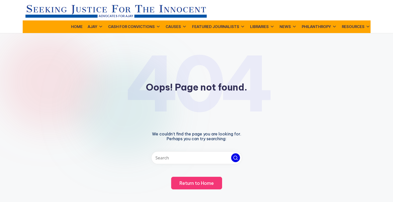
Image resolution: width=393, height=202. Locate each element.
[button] (235, 157)
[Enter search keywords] (196, 157)
